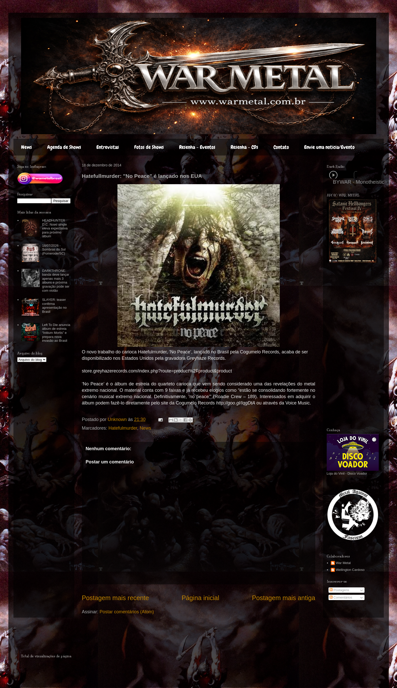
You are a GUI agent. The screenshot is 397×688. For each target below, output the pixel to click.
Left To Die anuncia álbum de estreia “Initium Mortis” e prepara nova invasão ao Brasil (56, 332)
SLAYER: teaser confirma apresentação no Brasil (54, 306)
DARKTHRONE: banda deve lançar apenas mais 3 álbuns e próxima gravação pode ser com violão (56, 280)
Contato (281, 147)
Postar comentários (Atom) (127, 611)
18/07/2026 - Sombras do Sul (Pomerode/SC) (54, 249)
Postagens (339, 590)
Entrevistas (107, 147)
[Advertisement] (362, 345)
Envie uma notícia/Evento (329, 147)
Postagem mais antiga (283, 597)
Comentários (341, 597)
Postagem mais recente (115, 597)
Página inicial (200, 597)
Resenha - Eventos (197, 147)
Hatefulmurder (123, 428)
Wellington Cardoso (350, 570)
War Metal (343, 563)
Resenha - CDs (244, 147)
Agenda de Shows (64, 147)
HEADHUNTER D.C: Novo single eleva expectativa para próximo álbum (54, 228)
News (26, 147)
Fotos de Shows (149, 147)
